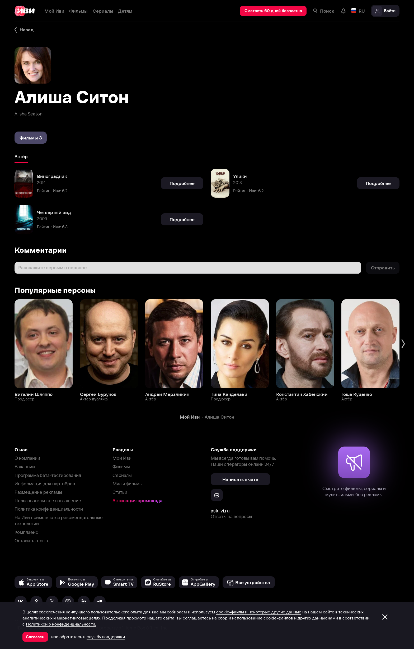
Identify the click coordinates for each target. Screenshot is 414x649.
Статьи (119, 492)
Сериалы (122, 475)
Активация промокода (137, 500)
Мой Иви (121, 458)
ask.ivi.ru (220, 511)
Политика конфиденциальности (49, 508)
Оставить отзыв (31, 540)
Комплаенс (26, 532)
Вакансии (25, 466)
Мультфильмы (127, 483)
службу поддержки (106, 636)
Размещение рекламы (38, 492)
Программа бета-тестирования (48, 475)
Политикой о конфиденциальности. (61, 624)
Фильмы (121, 466)
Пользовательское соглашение (48, 500)
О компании (27, 458)
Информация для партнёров (45, 483)
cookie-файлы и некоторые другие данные (258, 611)
